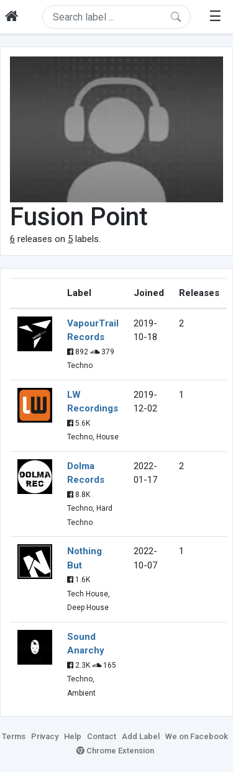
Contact (101, 736)
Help (72, 736)
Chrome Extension (115, 750)
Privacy (44, 736)
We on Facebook (196, 736)
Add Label (141, 736)
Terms (13, 736)
